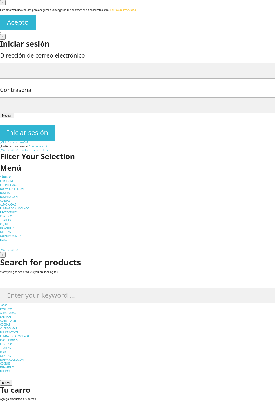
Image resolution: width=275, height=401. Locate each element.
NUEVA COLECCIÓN (12, 359)
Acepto (18, 22)
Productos (6, 309)
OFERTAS (5, 356)
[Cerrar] (3, 2)
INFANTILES (7, 367)
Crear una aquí (38, 146)
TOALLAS (5, 348)
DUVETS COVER (9, 332)
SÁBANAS (5, 317)
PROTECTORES (9, 340)
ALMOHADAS (8, 313)
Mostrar (7, 115)
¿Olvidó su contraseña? (14, 142)
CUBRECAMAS (8, 328)
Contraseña (15, 90)
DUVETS (5, 371)
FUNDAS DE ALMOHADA (14, 336)
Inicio (3, 352)
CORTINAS (6, 344)
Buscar (6, 383)
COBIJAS (5, 324)
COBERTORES (8, 320)
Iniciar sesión (27, 132)
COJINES (5, 363)
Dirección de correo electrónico (42, 55)
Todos (3, 305)
